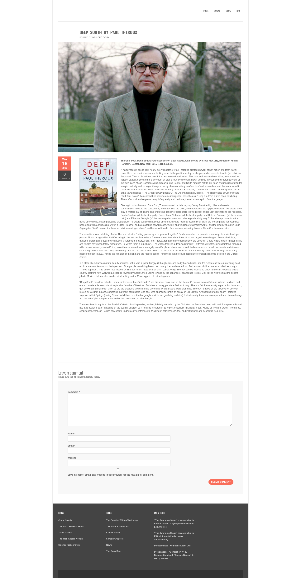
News (109, 545)
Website (72, 458)
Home (205, 11)
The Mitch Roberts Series (71, 526)
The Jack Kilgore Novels (70, 539)
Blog (228, 11)
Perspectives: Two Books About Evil (172, 546)
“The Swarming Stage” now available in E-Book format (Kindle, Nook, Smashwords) (174, 536)
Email (71, 445)
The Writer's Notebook (117, 526)
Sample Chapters (115, 539)
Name (71, 433)
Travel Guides (65, 532)
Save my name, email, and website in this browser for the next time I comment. (111, 474)
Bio (238, 11)
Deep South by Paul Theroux (108, 32)
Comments (65, 175)
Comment (74, 392)
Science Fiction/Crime (69, 545)
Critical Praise (113, 532)
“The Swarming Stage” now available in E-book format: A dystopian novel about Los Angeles (174, 523)
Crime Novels (65, 520)
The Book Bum (113, 551)
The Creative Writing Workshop (122, 520)
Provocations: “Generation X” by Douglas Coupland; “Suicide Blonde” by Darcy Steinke (174, 555)
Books (217, 11)
